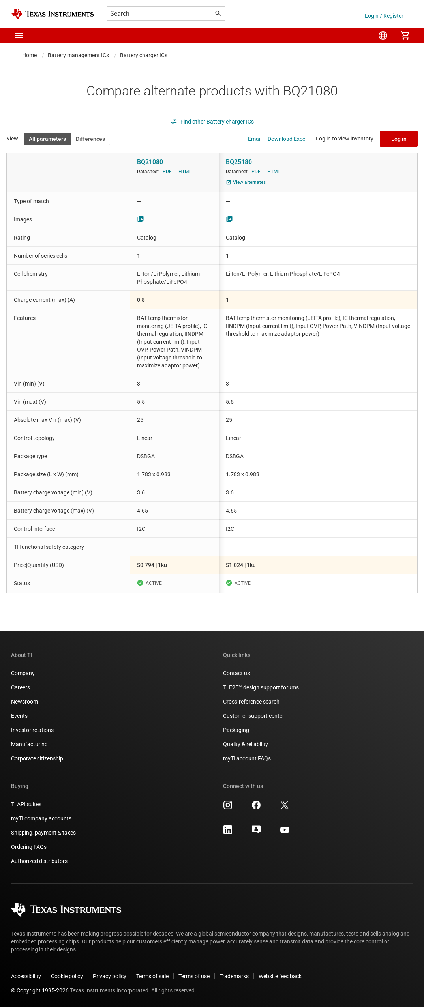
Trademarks (234, 976)
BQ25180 (239, 162)
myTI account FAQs (247, 758)
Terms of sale (152, 976)
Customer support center (253, 716)
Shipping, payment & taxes (43, 832)
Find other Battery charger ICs (212, 121)
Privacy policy (109, 976)
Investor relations (32, 730)
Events (19, 716)
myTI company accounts (41, 818)
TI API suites (26, 804)
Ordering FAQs (29, 847)
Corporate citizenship (37, 758)
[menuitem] (383, 35)
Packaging (236, 730)
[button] (19, 35)
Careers (20, 687)
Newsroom (24, 701)
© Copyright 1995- (40, 990)
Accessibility (26, 976)
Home (29, 55)
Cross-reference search (251, 701)
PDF (167, 171)
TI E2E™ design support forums (261, 687)
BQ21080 (150, 162)
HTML (184, 171)
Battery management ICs (78, 55)
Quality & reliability (245, 744)
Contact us (236, 673)
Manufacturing (29, 744)
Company (23, 673)
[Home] (52, 14)
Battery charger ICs (143, 55)
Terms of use (194, 976)
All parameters (47, 139)
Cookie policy (67, 976)
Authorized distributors (39, 861)
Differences (90, 139)
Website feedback (280, 976)
